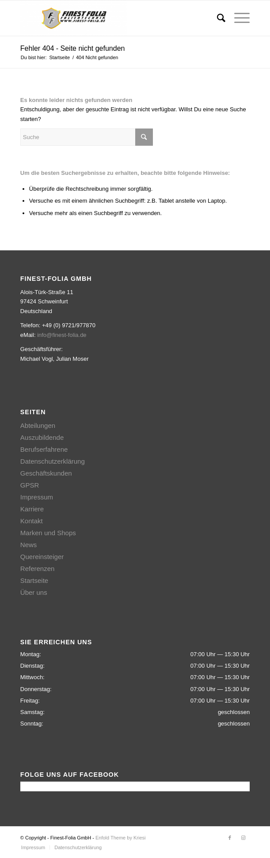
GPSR (29, 485)
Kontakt (31, 521)
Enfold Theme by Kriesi (120, 837)
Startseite (34, 580)
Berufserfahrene (44, 449)
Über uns (33, 592)
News (28, 544)
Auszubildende (42, 437)
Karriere (32, 509)
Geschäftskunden (46, 473)
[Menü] (237, 18)
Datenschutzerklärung (52, 461)
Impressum (36, 497)
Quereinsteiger (42, 556)
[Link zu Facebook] (229, 837)
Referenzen (37, 568)
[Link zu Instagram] (243, 837)
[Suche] (216, 18)
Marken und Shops (48, 533)
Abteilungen (37, 425)
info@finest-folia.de (61, 335)
